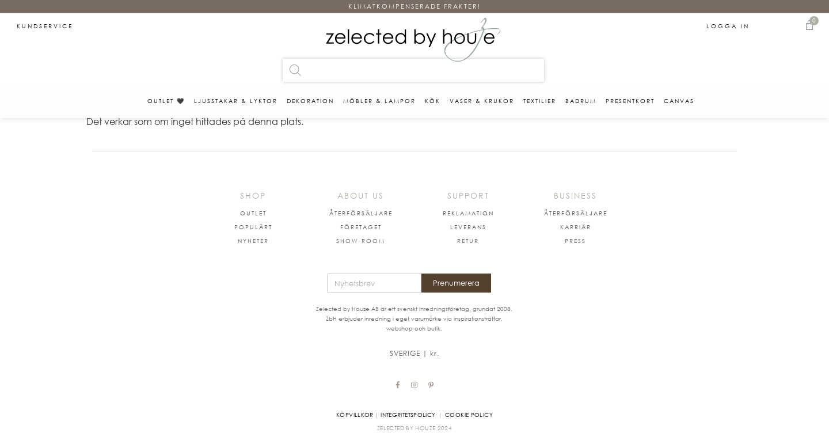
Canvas (679, 100)
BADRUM (580, 100)
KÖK (432, 100)
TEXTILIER (539, 100)
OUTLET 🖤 (166, 100)
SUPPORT (468, 195)
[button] (253, 213)
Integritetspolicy (408, 414)
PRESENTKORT (630, 100)
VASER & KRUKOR (482, 100)
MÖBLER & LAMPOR (379, 100)
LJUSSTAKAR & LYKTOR (235, 100)
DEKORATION (310, 100)
